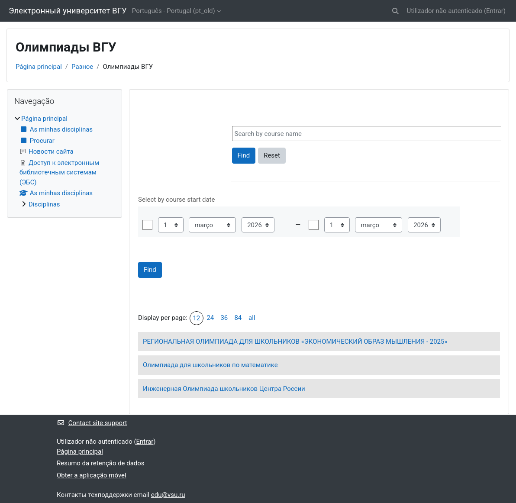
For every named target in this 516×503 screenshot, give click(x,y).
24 (210, 318)
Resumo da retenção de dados (101, 463)
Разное (82, 67)
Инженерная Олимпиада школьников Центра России (224, 389)
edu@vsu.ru (168, 495)
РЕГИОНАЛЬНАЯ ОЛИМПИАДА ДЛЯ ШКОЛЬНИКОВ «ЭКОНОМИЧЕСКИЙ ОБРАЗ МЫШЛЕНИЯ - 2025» (295, 341)
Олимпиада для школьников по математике (210, 365)
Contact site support (92, 423)
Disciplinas (44, 204)
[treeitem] (64, 162)
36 (224, 318)
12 (196, 318)
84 (238, 318)
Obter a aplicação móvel (91, 475)
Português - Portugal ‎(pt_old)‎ (173, 11)
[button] (395, 11)
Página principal (39, 67)
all (251, 318)
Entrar (494, 11)
